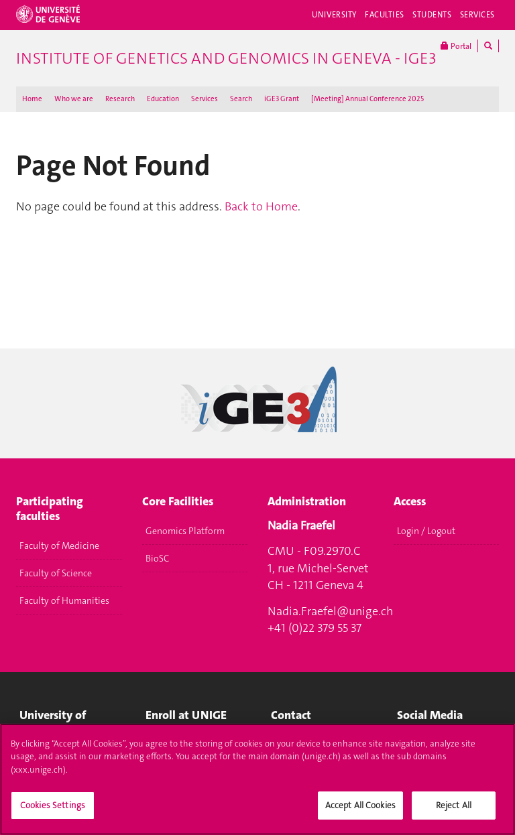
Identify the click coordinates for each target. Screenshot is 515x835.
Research (120, 99)
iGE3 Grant (281, 99)
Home (32, 99)
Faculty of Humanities (64, 600)
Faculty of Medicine (59, 545)
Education (163, 99)
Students (432, 14)
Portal (456, 46)
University (334, 14)
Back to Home (261, 206)
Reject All (453, 812)
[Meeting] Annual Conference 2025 (367, 99)
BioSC (157, 558)
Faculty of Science (55, 573)
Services (478, 14)
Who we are (73, 99)
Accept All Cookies (360, 812)
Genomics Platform (185, 531)
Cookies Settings (52, 812)
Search (241, 99)
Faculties (384, 14)
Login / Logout (426, 531)
